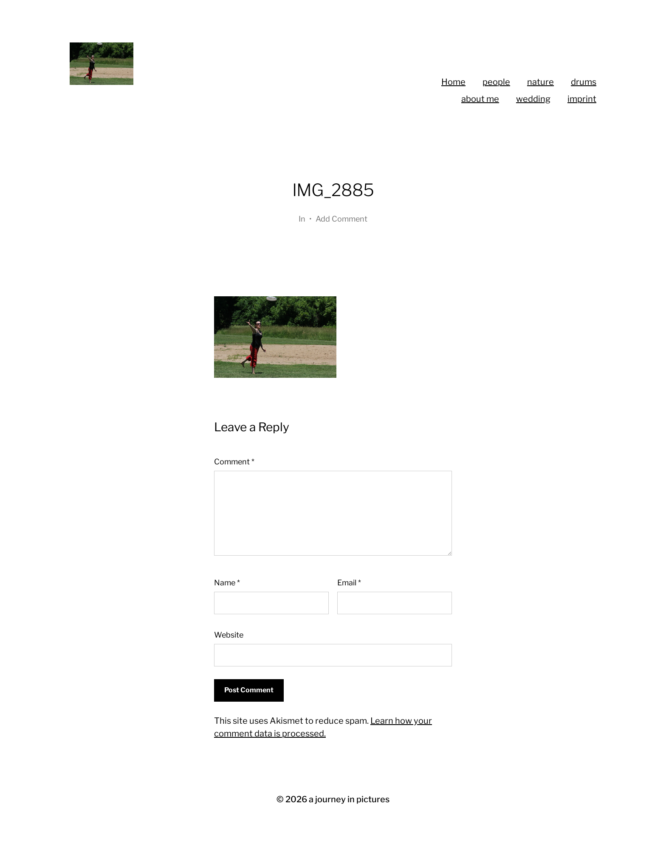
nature (540, 82)
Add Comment (341, 218)
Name (227, 582)
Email (349, 582)
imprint (581, 99)
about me (480, 99)
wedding (533, 99)
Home (453, 82)
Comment (234, 461)
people (496, 82)
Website (228, 634)
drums (583, 82)
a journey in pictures (349, 799)
